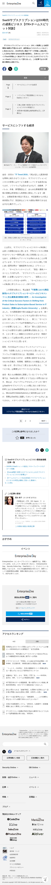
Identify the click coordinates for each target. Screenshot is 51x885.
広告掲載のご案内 (37, 758)
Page (8, 97)
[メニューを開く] (3, 3)
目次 (35, 78)
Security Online (10, 768)
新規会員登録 (25, 614)
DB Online (35, 768)
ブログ (6, 807)
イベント (34, 787)
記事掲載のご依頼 (13, 758)
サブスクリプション (14, 39)
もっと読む (9, 483)
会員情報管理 (14, 854)
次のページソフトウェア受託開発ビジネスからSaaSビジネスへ (25, 410)
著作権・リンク (14, 851)
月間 (37, 641)
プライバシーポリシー (17, 867)
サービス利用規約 (15, 864)
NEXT (44, 421)
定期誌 (33, 797)
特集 (5, 797)
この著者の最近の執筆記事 (25, 526)
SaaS (4, 39)
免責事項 (12, 857)
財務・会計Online (11, 777)
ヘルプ (12, 848)
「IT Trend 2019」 (21, 175)
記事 (5, 787)
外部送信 (12, 870)
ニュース (34, 777)
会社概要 (12, 861)
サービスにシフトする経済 (27, 85)
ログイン (25, 619)
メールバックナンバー (25, 608)
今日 (14, 641)
